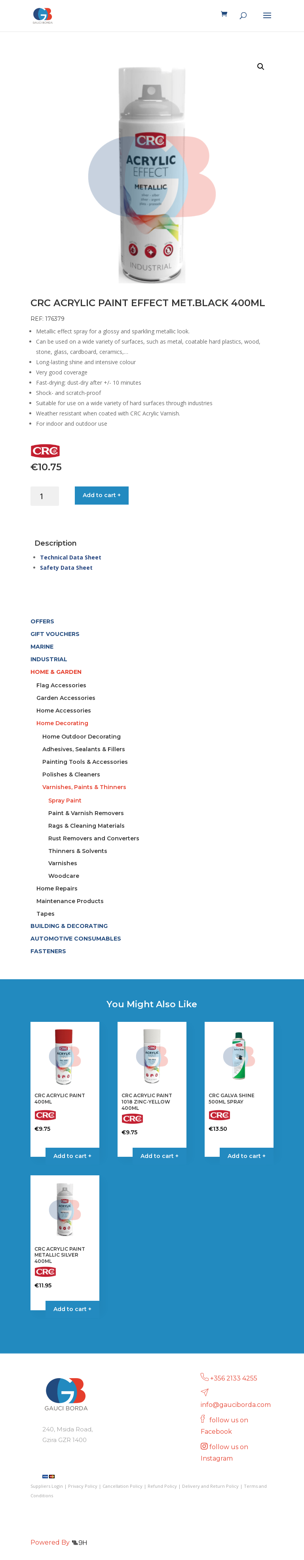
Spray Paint (65, 800)
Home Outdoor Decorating (81, 736)
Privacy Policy (82, 1486)
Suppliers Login (46, 1486)
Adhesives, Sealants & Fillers (83, 749)
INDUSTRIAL (48, 659)
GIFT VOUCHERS (55, 634)
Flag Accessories (61, 685)
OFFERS (42, 621)
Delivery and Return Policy (210, 1486)
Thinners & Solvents (77, 851)
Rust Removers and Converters (93, 838)
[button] (261, 67)
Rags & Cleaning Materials (86, 825)
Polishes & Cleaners (71, 774)
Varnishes (62, 863)
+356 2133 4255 (233, 1378)
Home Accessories (63, 710)
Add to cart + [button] (160, 1156)
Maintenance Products (70, 901)
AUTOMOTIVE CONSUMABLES (75, 938)
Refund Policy (162, 1486)
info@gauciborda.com (236, 1404)
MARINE (41, 646)
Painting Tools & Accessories (85, 761)
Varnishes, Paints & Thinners (84, 787)
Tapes (45, 913)
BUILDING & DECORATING (69, 926)
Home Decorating (62, 723)
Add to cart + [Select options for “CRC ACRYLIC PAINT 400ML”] (72, 1156)
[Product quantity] (44, 496)
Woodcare (63, 875)
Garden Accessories (65, 697)
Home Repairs (57, 888)
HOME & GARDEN (56, 671)
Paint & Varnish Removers (86, 813)
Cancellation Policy (122, 1486)
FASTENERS (48, 951)
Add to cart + (102, 495)
